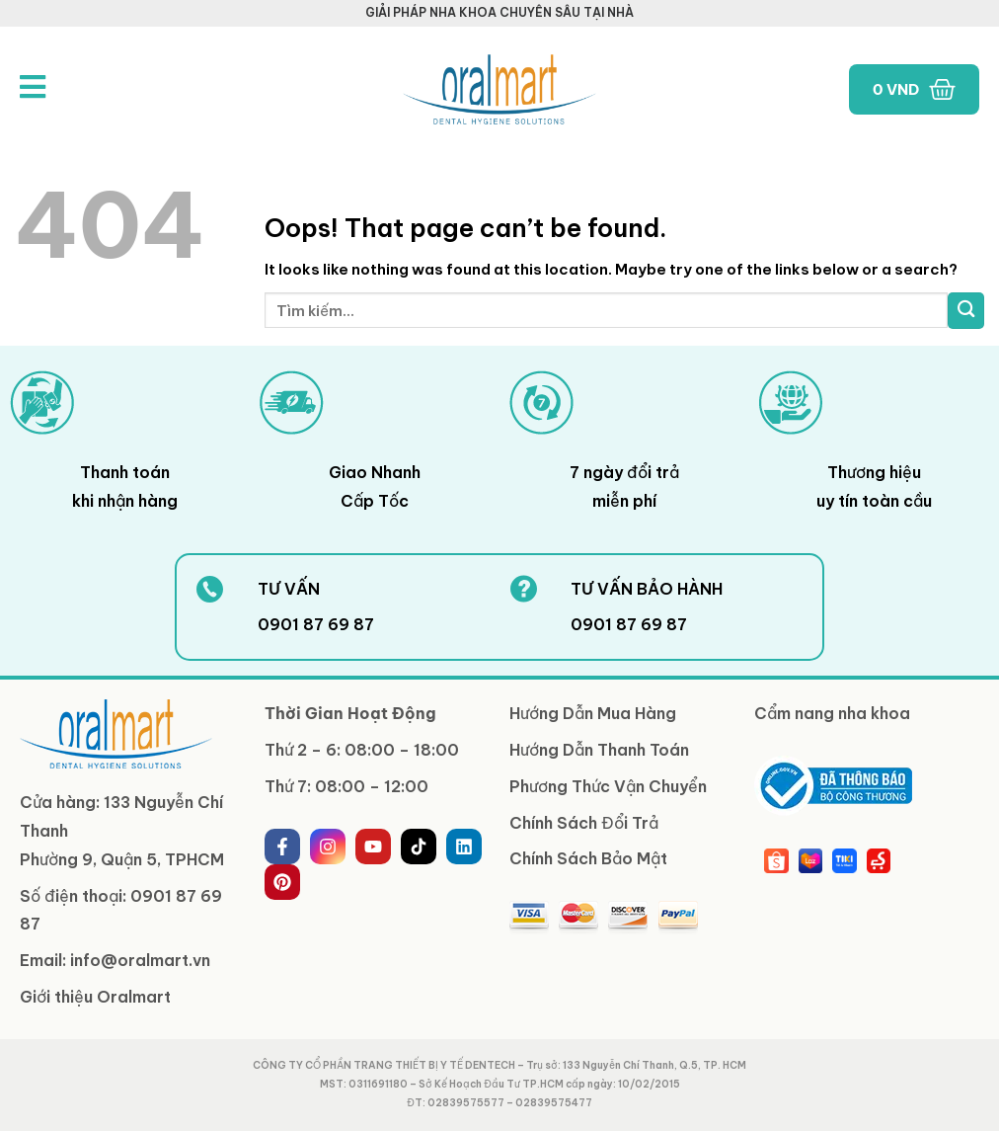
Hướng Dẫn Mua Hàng (592, 713)
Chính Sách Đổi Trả (583, 823)
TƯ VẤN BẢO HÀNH (647, 589)
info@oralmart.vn (140, 960)
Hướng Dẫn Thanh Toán (599, 750)
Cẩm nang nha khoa (832, 713)
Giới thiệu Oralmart (95, 997)
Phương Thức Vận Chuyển (608, 786)
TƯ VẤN (289, 589)
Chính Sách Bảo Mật (588, 858)
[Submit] (966, 310)
